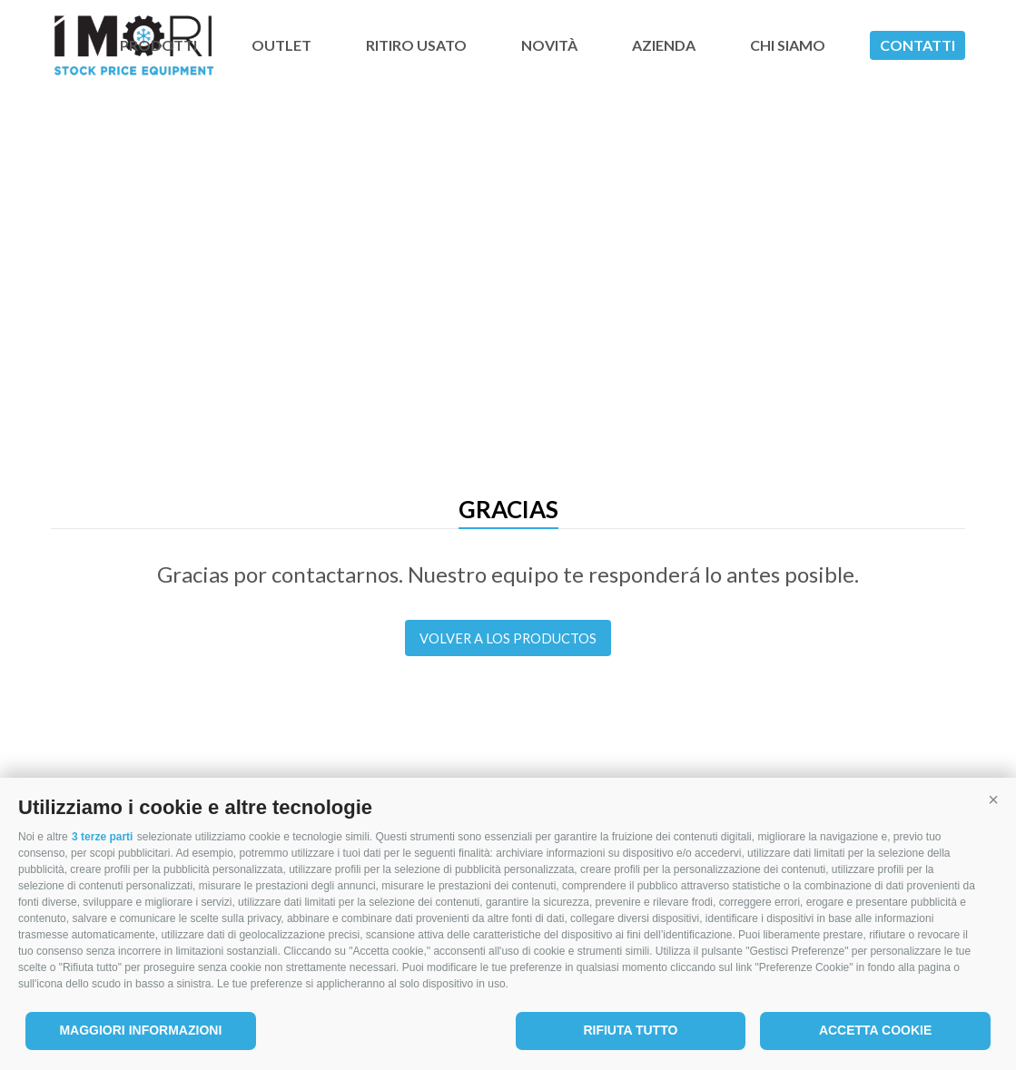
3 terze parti (102, 836)
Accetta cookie (875, 1030)
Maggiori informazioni (140, 1030)
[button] (993, 800)
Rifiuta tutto (630, 1030)
